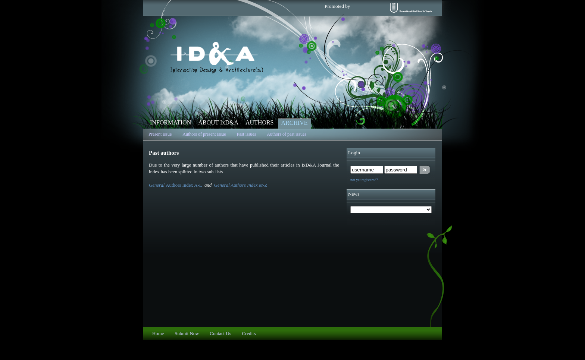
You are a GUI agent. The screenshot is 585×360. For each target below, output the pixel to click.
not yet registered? (364, 180)
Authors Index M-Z (249, 185)
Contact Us (220, 333)
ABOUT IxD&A (218, 122)
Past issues (246, 134)
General (157, 185)
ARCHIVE (294, 123)
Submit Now (187, 333)
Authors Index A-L (184, 185)
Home (158, 333)
